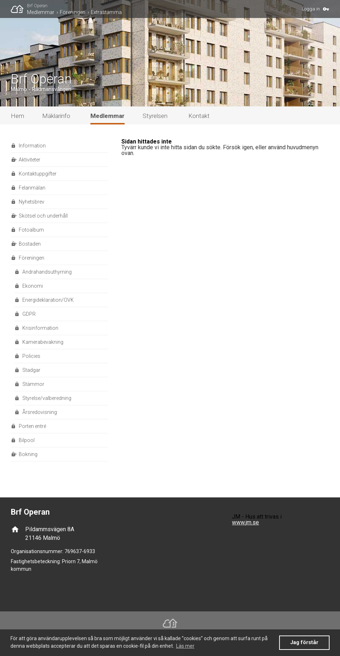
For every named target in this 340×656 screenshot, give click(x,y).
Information (32, 146)
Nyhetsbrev (31, 202)
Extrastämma (106, 12)
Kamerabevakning (42, 342)
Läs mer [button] (185, 646)
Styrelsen (155, 115)
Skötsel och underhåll (43, 216)
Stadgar (31, 370)
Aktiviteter (29, 160)
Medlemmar (40, 12)
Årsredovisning (39, 412)
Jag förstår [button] (304, 642)
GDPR (29, 314)
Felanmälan (32, 188)
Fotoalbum (31, 230)
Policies (31, 356)
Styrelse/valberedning (46, 398)
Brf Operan (37, 5)
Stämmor (33, 384)
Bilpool (27, 440)
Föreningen (72, 12)
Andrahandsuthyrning (47, 272)
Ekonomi (32, 286)
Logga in (311, 9)
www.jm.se (245, 522)
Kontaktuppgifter (38, 174)
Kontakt (199, 115)
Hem (17, 115)
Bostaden (30, 244)
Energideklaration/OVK (48, 300)
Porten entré (32, 426)
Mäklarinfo (56, 115)
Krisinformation (40, 328)
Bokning (28, 454)
